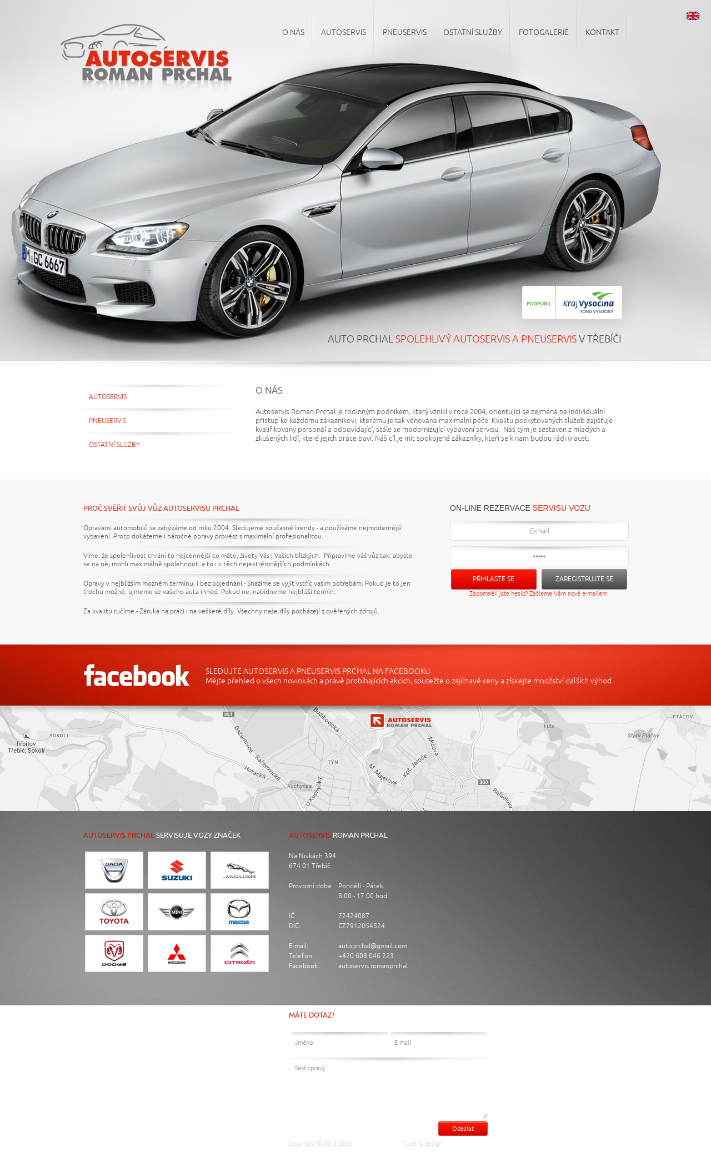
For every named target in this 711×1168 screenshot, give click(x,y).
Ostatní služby (114, 445)
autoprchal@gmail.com (372, 946)
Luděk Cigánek (467, 1143)
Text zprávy (389, 1088)
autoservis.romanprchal (373, 966)
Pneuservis (107, 421)
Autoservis (108, 397)
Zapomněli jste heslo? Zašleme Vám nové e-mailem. (539, 593)
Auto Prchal (374, 1143)
